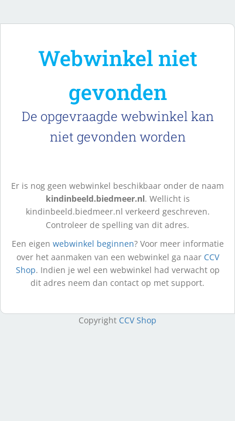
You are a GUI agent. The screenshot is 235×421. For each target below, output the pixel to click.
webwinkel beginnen (93, 243)
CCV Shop (137, 320)
